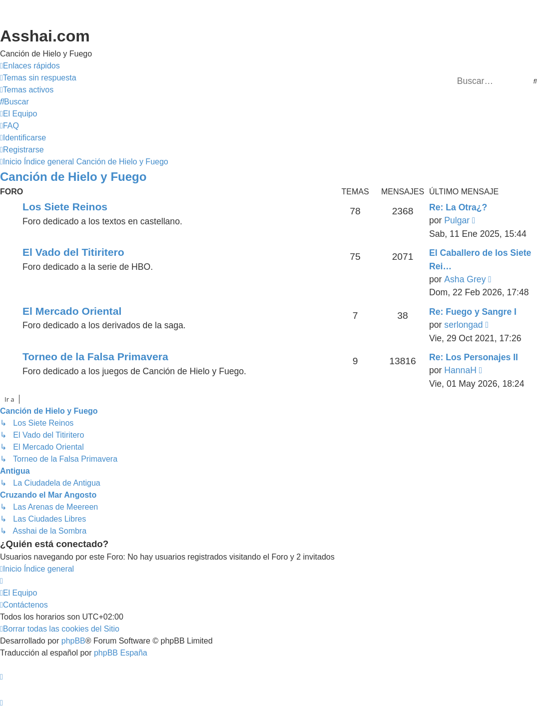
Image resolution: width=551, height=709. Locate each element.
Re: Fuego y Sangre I (473, 312)
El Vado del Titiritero (73, 252)
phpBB (73, 641)
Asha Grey (465, 279)
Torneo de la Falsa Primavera (95, 356)
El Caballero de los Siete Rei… (480, 259)
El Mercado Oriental (71, 311)
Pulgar (457, 220)
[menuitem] (38, 78)
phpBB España (120, 653)
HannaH (460, 370)
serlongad (463, 325)
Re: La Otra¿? (458, 207)
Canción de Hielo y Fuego (73, 176)
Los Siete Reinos (64, 206)
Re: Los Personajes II (473, 357)
